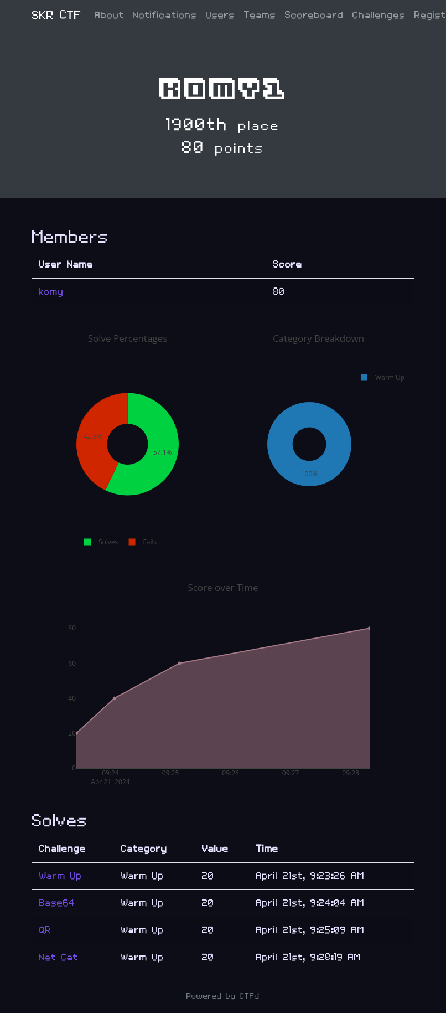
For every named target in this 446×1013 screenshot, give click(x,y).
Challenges (379, 15)
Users (220, 15)
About (109, 15)
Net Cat (58, 957)
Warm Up (60, 876)
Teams (260, 15)
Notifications (165, 15)
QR (45, 930)
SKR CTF (56, 15)
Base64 (57, 903)
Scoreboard (314, 15)
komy (51, 291)
